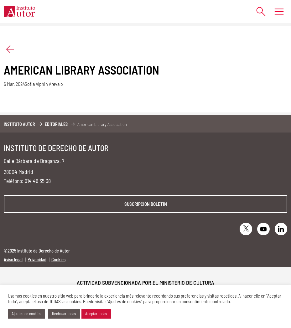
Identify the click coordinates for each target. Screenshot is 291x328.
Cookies (58, 259)
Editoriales (56, 124)
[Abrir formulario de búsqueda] (258, 11)
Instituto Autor (19, 124)
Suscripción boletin (145, 204)
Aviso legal (13, 259)
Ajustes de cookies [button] (26, 313)
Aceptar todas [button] (96, 313)
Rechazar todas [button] (64, 313)
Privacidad (37, 259)
